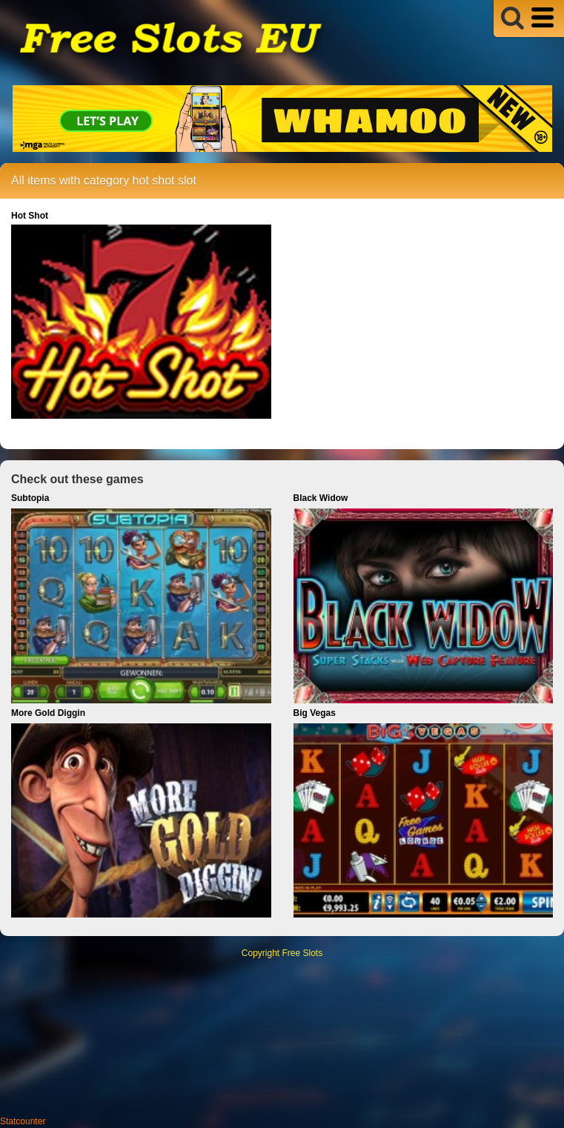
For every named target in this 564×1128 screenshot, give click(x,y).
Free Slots (302, 953)
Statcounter (22, 1121)
